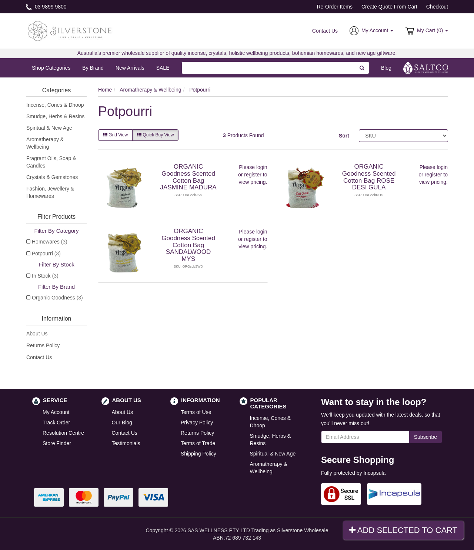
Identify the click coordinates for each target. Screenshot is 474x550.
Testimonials (126, 443)
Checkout (437, 7)
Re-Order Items (334, 7)
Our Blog (122, 422)
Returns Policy (43, 345)
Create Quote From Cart (389, 7)
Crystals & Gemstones (52, 177)
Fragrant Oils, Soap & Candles (51, 162)
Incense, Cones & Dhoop (55, 105)
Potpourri (46, 253)
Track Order (56, 422)
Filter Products (56, 216)
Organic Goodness (57, 298)
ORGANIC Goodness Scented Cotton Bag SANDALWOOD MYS (188, 245)
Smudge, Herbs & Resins (55, 116)
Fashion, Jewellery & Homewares (50, 192)
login (261, 167)
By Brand (93, 68)
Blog (386, 68)
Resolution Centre (63, 433)
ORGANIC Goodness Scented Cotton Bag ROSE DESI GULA (369, 177)
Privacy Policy (197, 422)
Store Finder (57, 443)
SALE (163, 68)
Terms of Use (196, 412)
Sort (344, 136)
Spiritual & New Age (49, 128)
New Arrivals (130, 68)
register (252, 175)
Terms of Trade (198, 443)
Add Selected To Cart (403, 530)
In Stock (45, 276)
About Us (37, 334)
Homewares (49, 242)
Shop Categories (51, 68)
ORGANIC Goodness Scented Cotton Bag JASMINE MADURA (188, 177)
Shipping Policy (198, 454)
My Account (56, 412)
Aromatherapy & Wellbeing (45, 143)
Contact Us (325, 31)
